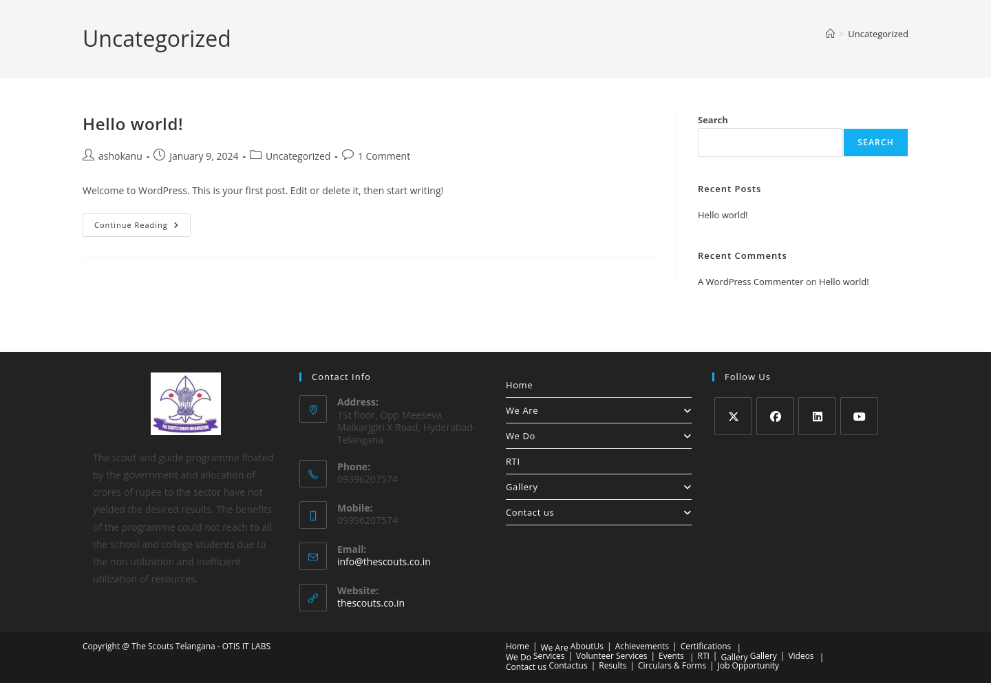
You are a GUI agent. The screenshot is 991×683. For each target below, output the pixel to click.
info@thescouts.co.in (384, 561)
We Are (599, 410)
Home (519, 385)
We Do (599, 436)
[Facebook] (775, 416)
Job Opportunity (748, 665)
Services (548, 656)
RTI (513, 461)
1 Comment (384, 155)
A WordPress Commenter (751, 281)
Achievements (642, 646)
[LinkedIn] (817, 416)
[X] (733, 416)
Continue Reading (142, 227)
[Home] (830, 34)
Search (713, 120)
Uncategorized (878, 34)
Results (612, 665)
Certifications (706, 646)
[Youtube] (859, 416)
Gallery (599, 487)
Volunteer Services (611, 656)
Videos (800, 656)
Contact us (599, 512)
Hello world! (133, 123)
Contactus (567, 665)
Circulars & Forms (672, 665)
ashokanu (120, 155)
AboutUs (587, 646)
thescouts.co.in (371, 602)
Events (671, 656)
